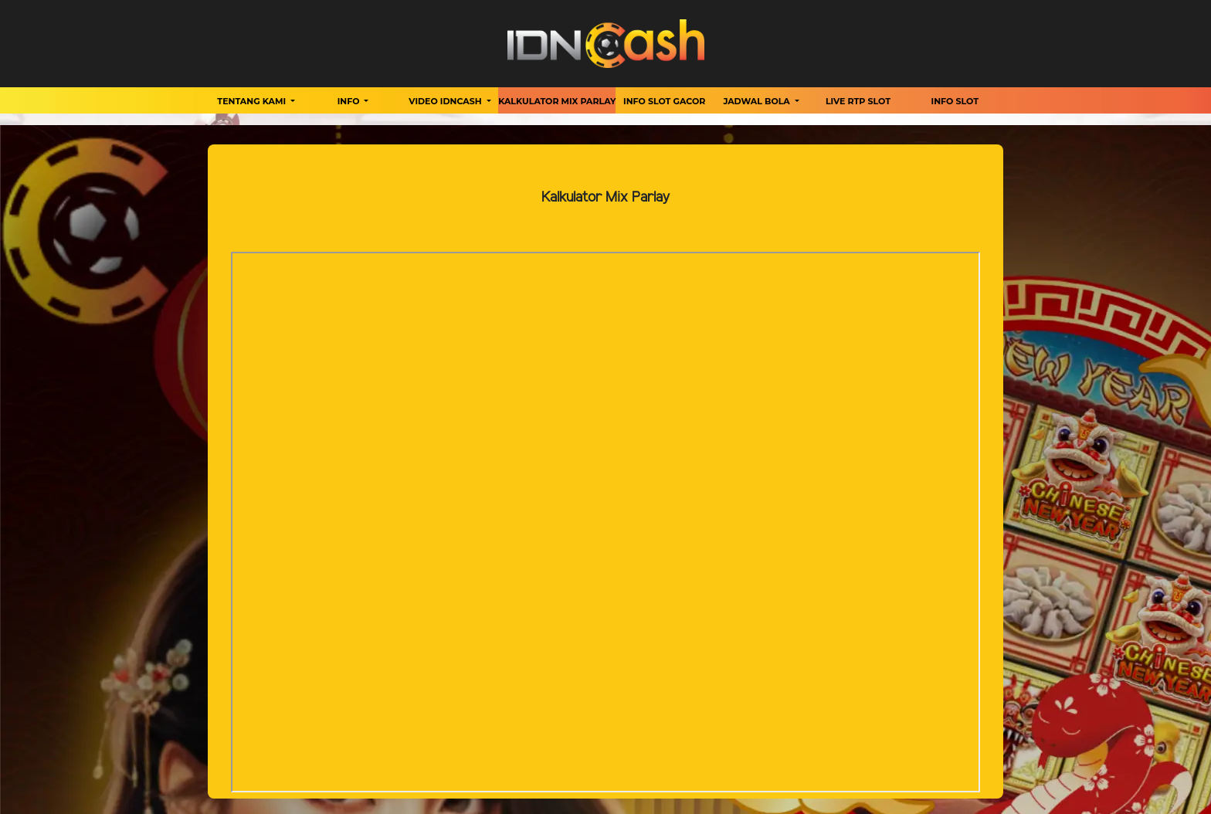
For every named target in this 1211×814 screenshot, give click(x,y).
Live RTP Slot (858, 101)
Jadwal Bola (757, 101)
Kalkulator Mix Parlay (557, 101)
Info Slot (955, 101)
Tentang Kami (252, 101)
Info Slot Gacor (664, 101)
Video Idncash (446, 101)
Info (350, 101)
